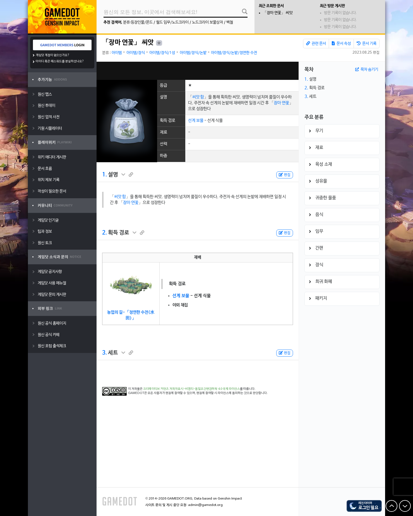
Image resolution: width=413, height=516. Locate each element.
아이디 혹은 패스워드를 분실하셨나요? (60, 61)
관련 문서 (316, 43)
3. (104, 353)
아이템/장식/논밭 (193, 53)
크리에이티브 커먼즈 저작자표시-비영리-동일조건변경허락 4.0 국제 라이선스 (191, 389)
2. (104, 233)
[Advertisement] (197, 71)
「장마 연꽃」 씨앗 (277, 13)
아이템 (117, 53)
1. (104, 175)
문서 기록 (366, 43)
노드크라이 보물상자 (207, 22)
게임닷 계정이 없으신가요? (52, 55)
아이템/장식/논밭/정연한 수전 (234, 53)
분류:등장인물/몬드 (138, 22)
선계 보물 (195, 120)
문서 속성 (341, 43)
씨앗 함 (198, 97)
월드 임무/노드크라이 (172, 22)
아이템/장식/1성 (162, 53)
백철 (229, 22)
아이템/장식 (135, 53)
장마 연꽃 (281, 103)
